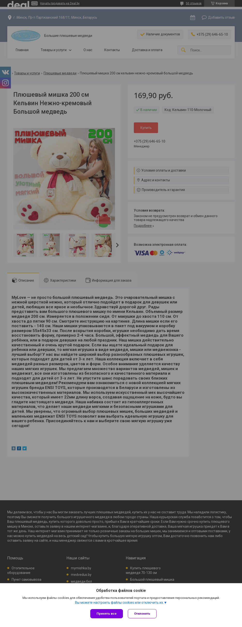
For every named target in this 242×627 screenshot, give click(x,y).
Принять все (107, 613)
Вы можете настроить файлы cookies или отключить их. (119, 602)
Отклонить (142, 613)
